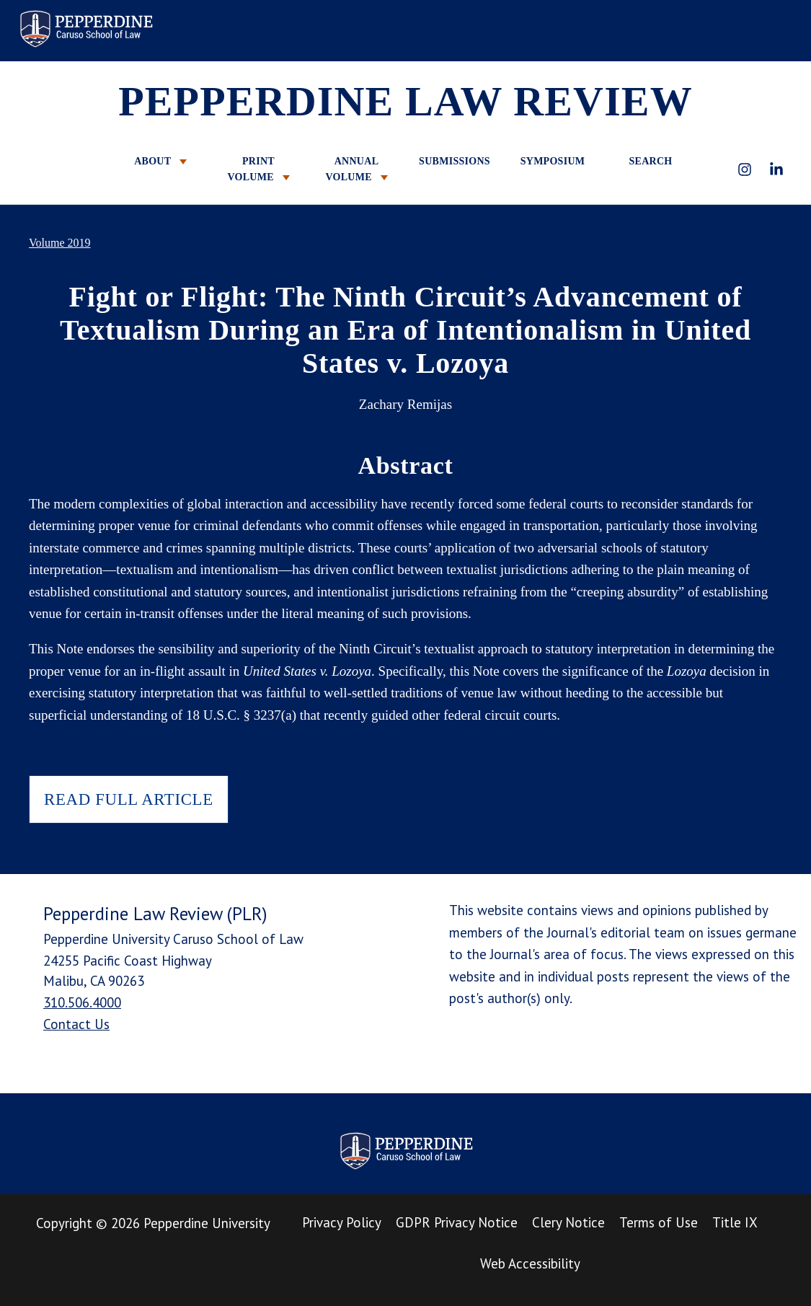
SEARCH (650, 161)
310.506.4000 (82, 1002)
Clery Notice (568, 1222)
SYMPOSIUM (552, 161)
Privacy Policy (341, 1222)
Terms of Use (658, 1222)
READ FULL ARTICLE (128, 799)
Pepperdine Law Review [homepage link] (85, 29)
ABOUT (160, 161)
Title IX (735, 1222)
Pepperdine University (206, 1223)
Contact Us (76, 1024)
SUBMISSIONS (454, 161)
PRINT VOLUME (258, 169)
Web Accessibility (530, 1263)
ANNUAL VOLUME (356, 169)
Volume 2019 (59, 243)
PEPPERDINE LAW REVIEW (405, 101)
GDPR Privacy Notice (457, 1222)
